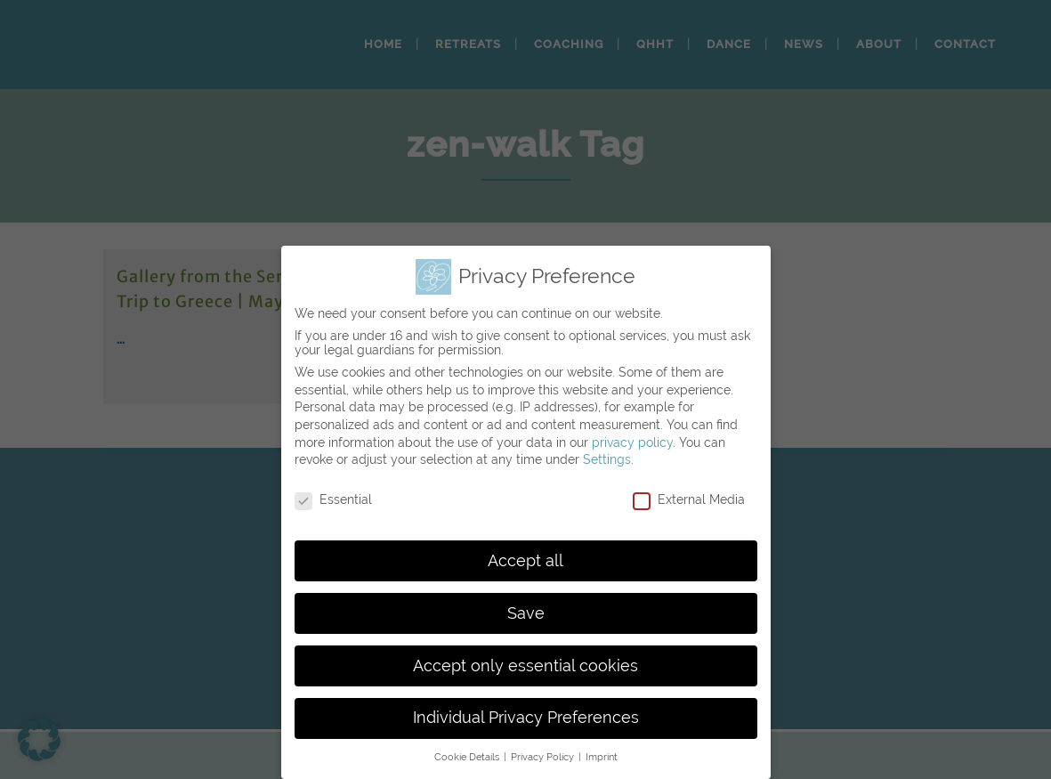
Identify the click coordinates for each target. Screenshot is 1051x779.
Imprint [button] (602, 756)
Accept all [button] (525, 561)
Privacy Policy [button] (544, 756)
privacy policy (632, 442)
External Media (689, 499)
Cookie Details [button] (468, 756)
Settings (607, 459)
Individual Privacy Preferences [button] (526, 717)
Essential (333, 499)
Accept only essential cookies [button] (525, 666)
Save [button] (526, 613)
